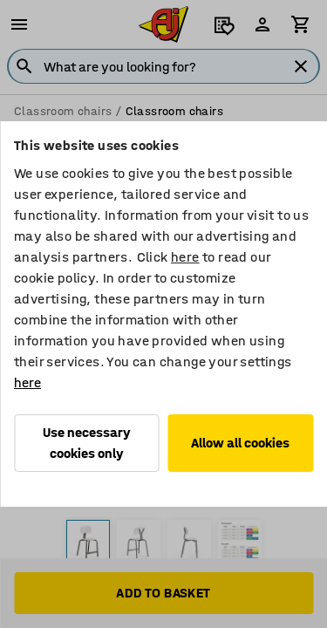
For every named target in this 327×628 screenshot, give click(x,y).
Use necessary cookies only (87, 442)
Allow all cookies (240, 442)
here (185, 257)
